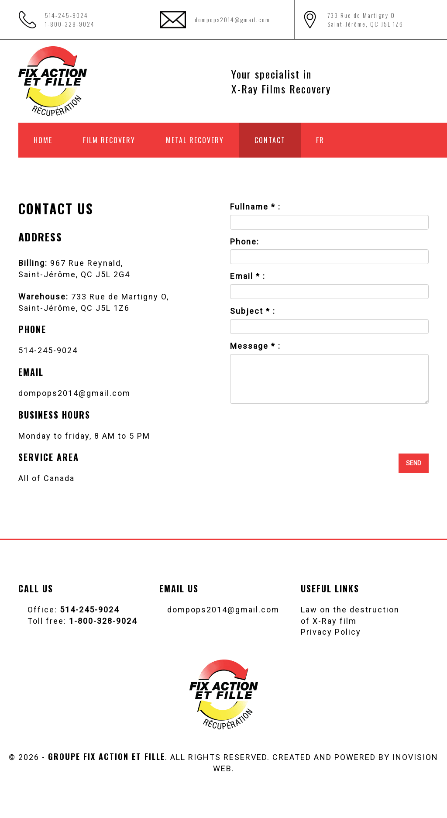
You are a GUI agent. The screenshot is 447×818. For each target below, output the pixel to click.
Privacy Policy (331, 631)
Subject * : (252, 311)
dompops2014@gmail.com (232, 19)
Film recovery (109, 140)
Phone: (244, 241)
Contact (269, 140)
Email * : (247, 276)
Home (43, 140)
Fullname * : (255, 206)
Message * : (255, 346)
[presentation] (362, 427)
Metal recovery (195, 140)
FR (320, 140)
